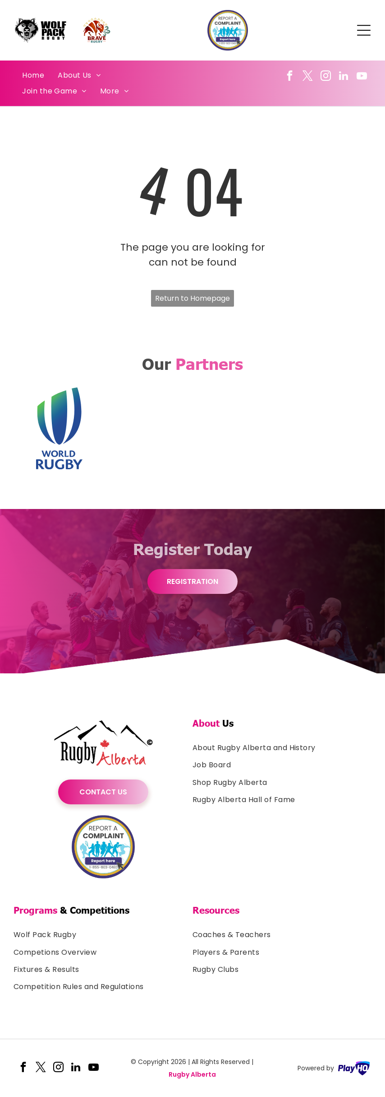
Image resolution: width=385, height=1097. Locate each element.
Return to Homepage (192, 298)
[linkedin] (344, 77)
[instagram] (326, 77)
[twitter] (308, 77)
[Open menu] (364, 30)
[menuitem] (33, 75)
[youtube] (362, 77)
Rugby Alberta (192, 1074)
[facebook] (290, 77)
